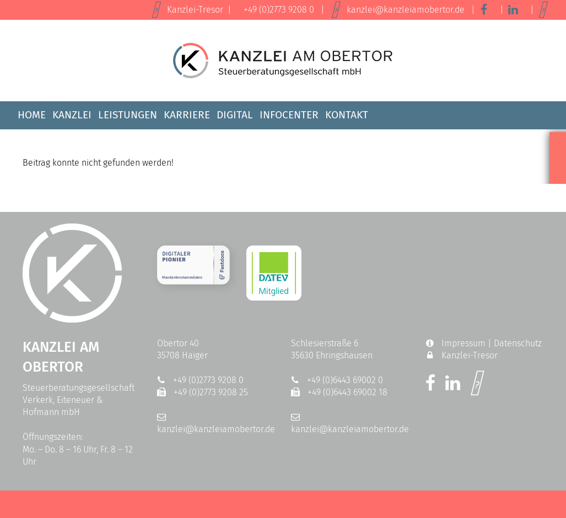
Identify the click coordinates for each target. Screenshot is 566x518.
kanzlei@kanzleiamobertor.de (406, 9)
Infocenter (289, 114)
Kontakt (346, 114)
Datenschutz (518, 343)
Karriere (187, 114)
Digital (235, 114)
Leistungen (127, 114)
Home (32, 114)
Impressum (463, 343)
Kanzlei (71, 114)
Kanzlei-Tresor (195, 9)
